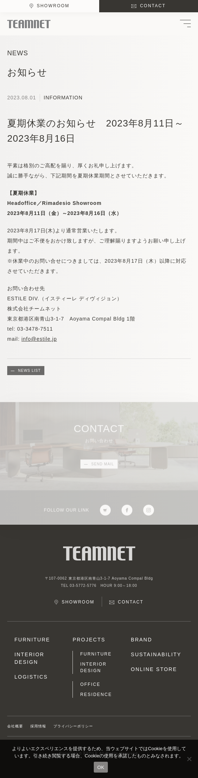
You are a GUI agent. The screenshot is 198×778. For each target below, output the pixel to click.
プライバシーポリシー (73, 726)
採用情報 (38, 726)
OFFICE (90, 684)
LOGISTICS (31, 677)
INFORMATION (63, 97)
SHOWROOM (53, 5)
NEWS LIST (29, 371)
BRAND (141, 639)
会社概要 (15, 726)
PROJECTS (88, 639)
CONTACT (153, 5)
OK (100, 767)
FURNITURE (32, 639)
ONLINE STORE (154, 669)
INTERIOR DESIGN (29, 658)
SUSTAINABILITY (156, 654)
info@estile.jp (39, 339)
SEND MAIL (102, 466)
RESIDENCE (96, 694)
